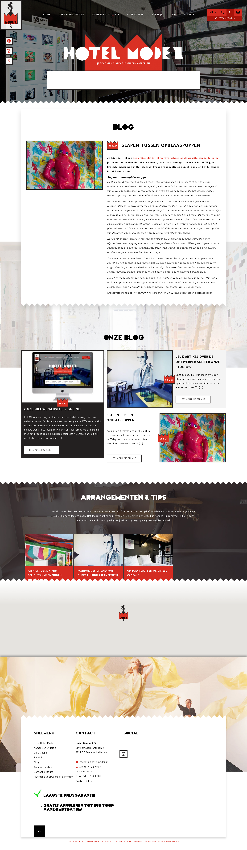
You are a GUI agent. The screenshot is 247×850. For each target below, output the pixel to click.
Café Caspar (137, 15)
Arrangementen (43, 767)
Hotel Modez (94, 842)
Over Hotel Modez (73, 15)
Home (48, 15)
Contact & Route (184, 15)
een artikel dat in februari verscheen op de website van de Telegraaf (176, 158)
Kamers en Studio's (107, 15)
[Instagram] (9, 51)
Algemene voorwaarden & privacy (53, 777)
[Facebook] (9, 41)
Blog (36, 763)
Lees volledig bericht (41, 450)
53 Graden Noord (170, 842)
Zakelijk (159, 15)
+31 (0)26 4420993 (224, 19)
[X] (9, 61)
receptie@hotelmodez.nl (93, 762)
